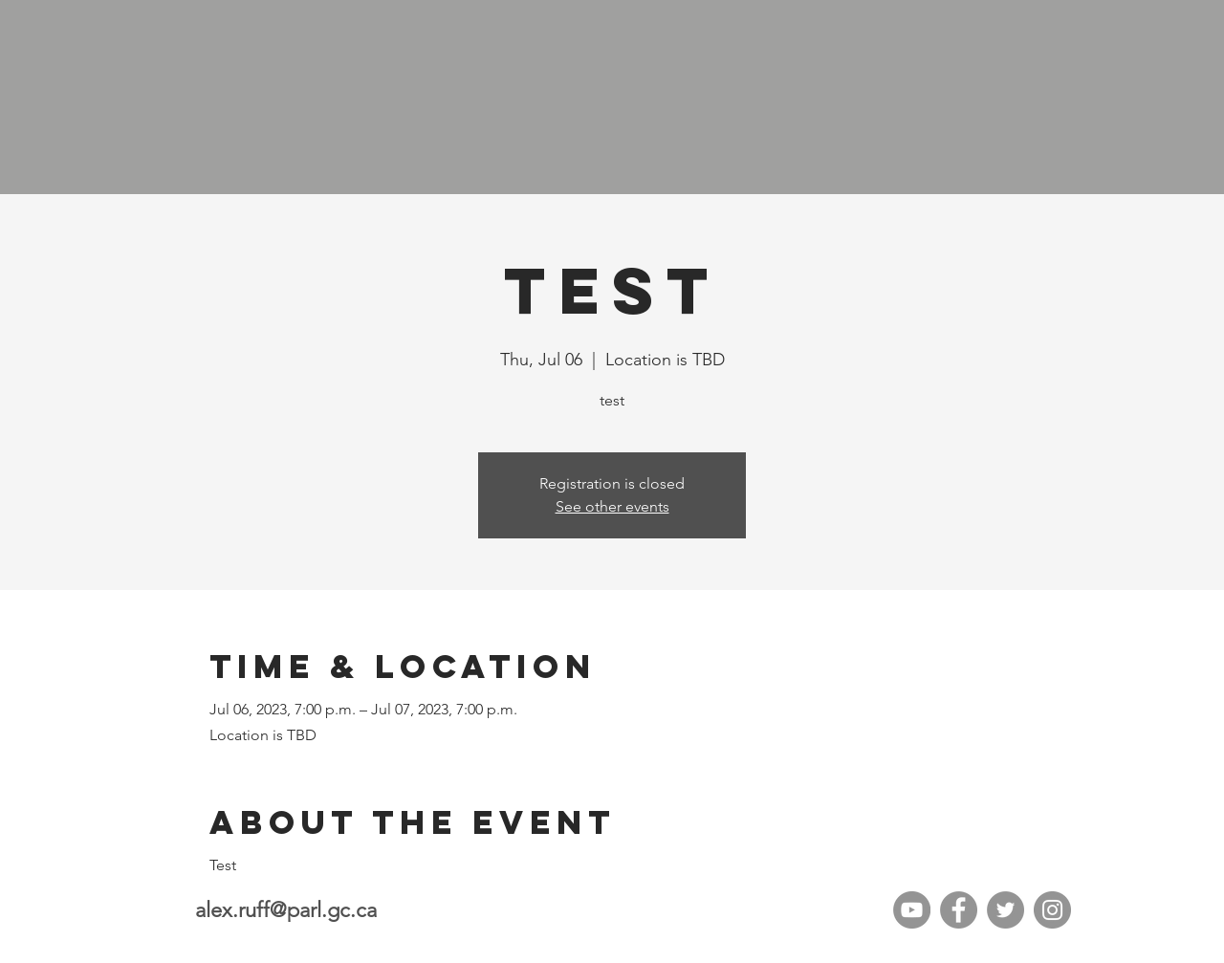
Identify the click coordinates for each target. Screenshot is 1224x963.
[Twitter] (1005, 910)
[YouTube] (911, 910)
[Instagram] (1052, 910)
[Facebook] (958, 910)
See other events (612, 506)
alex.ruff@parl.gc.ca (286, 910)
